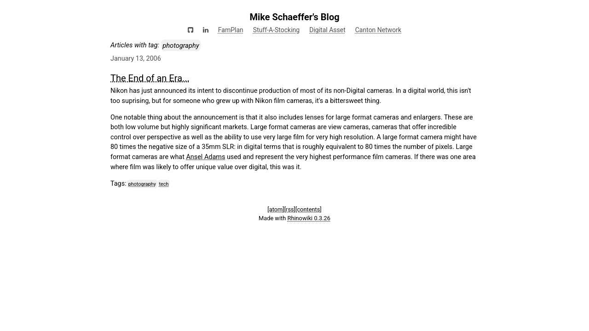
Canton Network (378, 30)
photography (142, 184)
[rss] (289, 209)
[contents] (308, 209)
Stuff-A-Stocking (276, 30)
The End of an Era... (150, 78)
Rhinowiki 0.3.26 (309, 218)
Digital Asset (327, 30)
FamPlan (230, 30)
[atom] (275, 209)
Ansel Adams (205, 157)
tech (164, 184)
